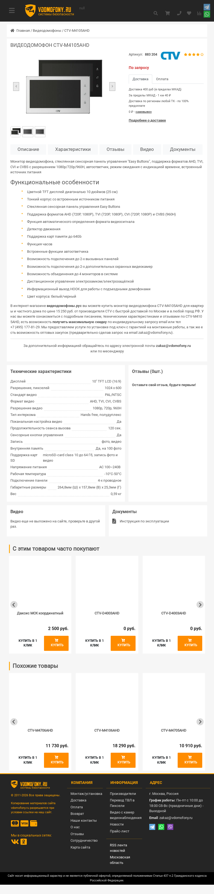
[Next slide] (200, 604)
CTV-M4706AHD (40, 730)
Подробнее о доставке (147, 120)
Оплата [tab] (162, 79)
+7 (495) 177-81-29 (25, 327)
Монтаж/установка (86, 794)
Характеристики (73, 149)
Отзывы (115, 149)
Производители (123, 794)
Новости (117, 824)
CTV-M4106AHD (107, 730)
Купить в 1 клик (28, 643)
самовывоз (144, 112)
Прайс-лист (119, 831)
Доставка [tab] (140, 79)
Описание (28, 149)
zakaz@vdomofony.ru (154, 332)
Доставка (78, 800)
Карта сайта (80, 847)
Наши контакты (84, 820)
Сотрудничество (84, 840)
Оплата (77, 807)
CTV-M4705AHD (173, 730)
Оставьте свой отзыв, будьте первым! (164, 385)
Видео (147, 149)
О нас (75, 827)
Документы (182, 149)
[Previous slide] (13, 604)
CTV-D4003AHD (107, 613)
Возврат (77, 814)
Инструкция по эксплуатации (140, 521)
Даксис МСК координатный (40, 613)
